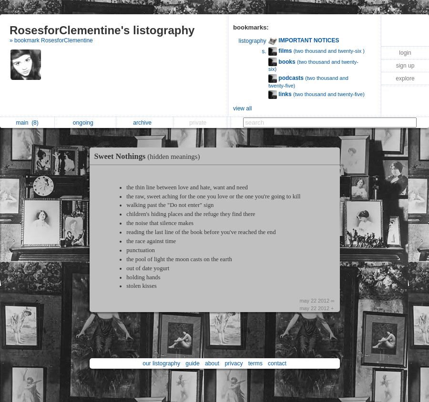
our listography (161, 363)
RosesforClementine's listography (102, 30)
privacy (234, 363)
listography (252, 41)
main (27, 122)
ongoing (85, 122)
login (405, 52)
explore (405, 78)
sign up (405, 65)
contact (277, 363)
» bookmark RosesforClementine (51, 40)
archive (144, 122)
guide (192, 363)
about (212, 363)
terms (255, 363)
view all (242, 108)
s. (264, 51)
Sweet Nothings (149, 156)
